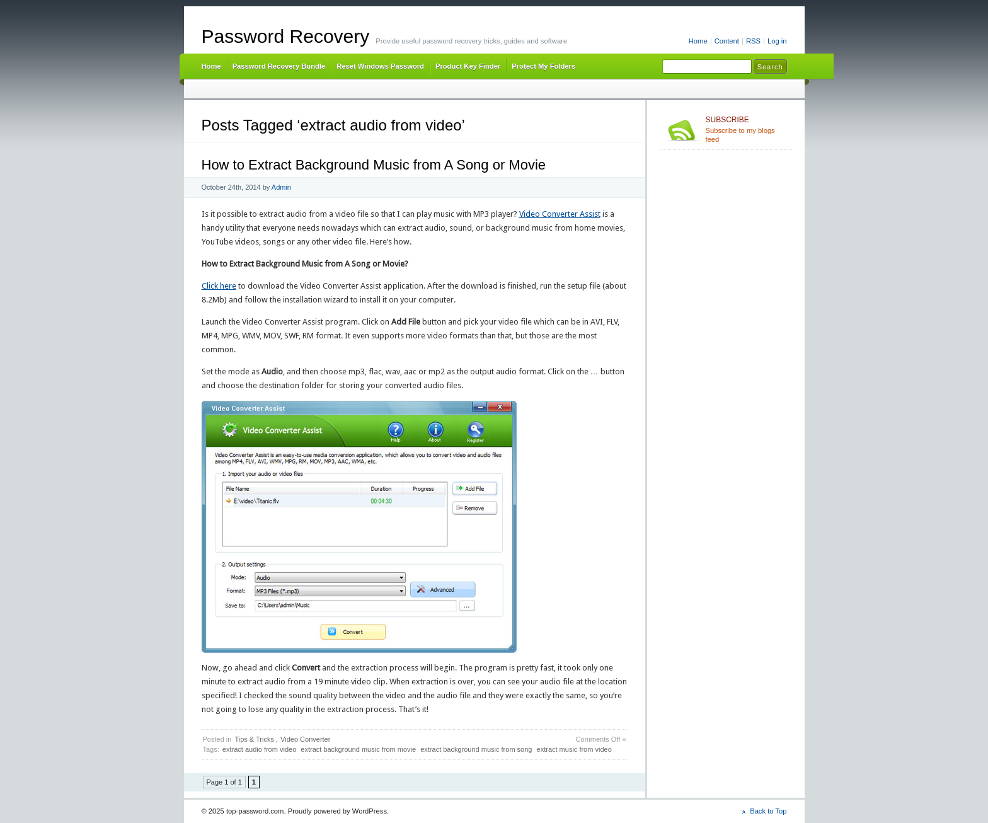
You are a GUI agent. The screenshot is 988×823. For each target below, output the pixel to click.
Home (698, 41)
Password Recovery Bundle (279, 66)
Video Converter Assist (559, 214)
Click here (219, 286)
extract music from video (574, 749)
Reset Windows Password (380, 66)
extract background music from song (476, 749)
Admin (281, 187)
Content (727, 41)
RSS (753, 41)
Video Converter (305, 739)
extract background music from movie (358, 749)
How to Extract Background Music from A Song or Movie (374, 165)
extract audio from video (259, 749)
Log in (777, 41)
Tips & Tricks (254, 739)
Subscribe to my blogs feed (746, 129)
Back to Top (768, 811)
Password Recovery (286, 36)
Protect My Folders (543, 66)
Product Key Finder (467, 66)
